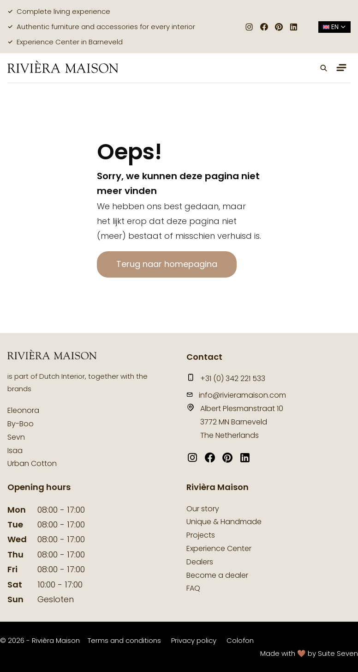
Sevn (16, 437)
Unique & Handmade (224, 521)
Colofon (240, 640)
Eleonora (23, 410)
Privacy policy (193, 640)
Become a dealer (217, 575)
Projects (200, 535)
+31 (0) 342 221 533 (225, 378)
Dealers (199, 562)
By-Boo (20, 423)
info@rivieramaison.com (236, 395)
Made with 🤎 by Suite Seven (309, 653)
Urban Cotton (32, 463)
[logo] (62, 67)
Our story (202, 508)
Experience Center (218, 548)
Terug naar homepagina (166, 264)
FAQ (193, 588)
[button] (323, 68)
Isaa (15, 450)
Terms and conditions (124, 640)
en (334, 26)
